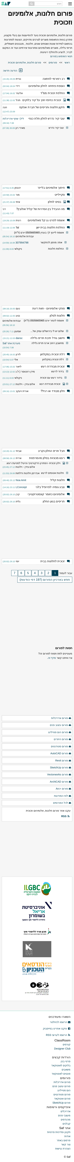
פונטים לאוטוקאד (61, 1073)
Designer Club (62, 1048)
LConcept (21, 487)
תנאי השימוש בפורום (61, 56)
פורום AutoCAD (60, 753)
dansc (19, 338)
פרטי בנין (65, 1061)
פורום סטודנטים (61, 747)
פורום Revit (63, 761)
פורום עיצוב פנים (60, 725)
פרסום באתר (63, 1140)
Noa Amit (21, 480)
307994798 (22, 242)
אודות (67, 1136)
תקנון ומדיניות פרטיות (58, 1132)
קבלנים (66, 1123)
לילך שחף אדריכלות (13, 118)
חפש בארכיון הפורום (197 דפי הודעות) (45, 580)
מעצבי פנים (64, 1115)
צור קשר (65, 1144)
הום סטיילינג (63, 1090)
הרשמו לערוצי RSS (58, 1035)
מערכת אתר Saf (11, 343)
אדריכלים (65, 1111)
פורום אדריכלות (61, 718)
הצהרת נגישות (62, 1148)
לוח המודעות (62, 796)
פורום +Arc (63, 789)
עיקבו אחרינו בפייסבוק (56, 1028)
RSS (65, 816)
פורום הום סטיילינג (59, 732)
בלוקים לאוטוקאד (60, 1065)
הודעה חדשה (13, 70)
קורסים (66, 1044)
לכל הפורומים (62, 803)
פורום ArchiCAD (60, 782)
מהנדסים (65, 1119)
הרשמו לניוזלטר (60, 1022)
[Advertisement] (37, 156)
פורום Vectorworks (59, 775)
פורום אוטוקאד (62, 1098)
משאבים (66, 1069)
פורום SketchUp (60, 768)
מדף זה (52, 657)
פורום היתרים (62, 739)
